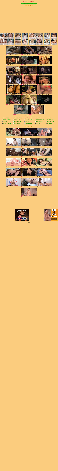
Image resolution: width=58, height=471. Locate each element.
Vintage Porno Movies (25, 3)
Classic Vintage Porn (33, 3)
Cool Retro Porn (29, 2)
